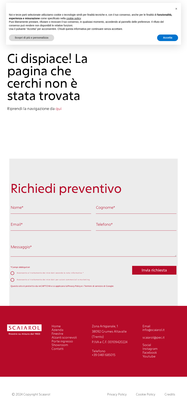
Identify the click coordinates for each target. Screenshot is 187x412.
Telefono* (104, 224)
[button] (176, 9)
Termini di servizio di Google (99, 286)
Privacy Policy (74, 286)
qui (59, 108)
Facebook (150, 352)
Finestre (57, 333)
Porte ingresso (62, 341)
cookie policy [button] (73, 18)
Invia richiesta (154, 270)
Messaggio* (21, 246)
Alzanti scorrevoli (64, 337)
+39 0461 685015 (103, 355)
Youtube (149, 356)
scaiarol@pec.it (154, 337)
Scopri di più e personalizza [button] (31, 37)
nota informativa (74, 273)
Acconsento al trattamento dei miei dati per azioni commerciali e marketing (53, 280)
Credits (170, 394)
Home (56, 326)
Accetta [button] (167, 37)
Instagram (150, 349)
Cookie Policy (145, 394)
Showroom (60, 345)
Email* (17, 224)
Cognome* (105, 207)
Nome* (17, 207)
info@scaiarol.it (154, 330)
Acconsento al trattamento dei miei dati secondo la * (50, 273)
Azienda (57, 330)
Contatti (57, 349)
